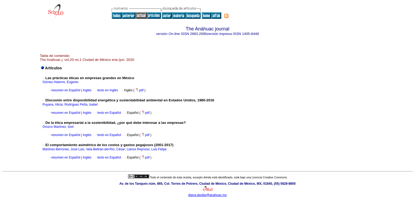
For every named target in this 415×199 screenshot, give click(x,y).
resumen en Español (65, 90)
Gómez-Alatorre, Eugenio (60, 82)
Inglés (86, 90)
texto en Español (109, 113)
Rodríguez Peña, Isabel (81, 104)
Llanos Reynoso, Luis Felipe (147, 149)
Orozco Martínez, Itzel (58, 127)
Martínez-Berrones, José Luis (63, 149)
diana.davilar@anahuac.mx (207, 195)
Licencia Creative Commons (269, 177)
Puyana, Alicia (52, 104)
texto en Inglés (107, 90)
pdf (139, 90)
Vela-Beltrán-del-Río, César (105, 149)
